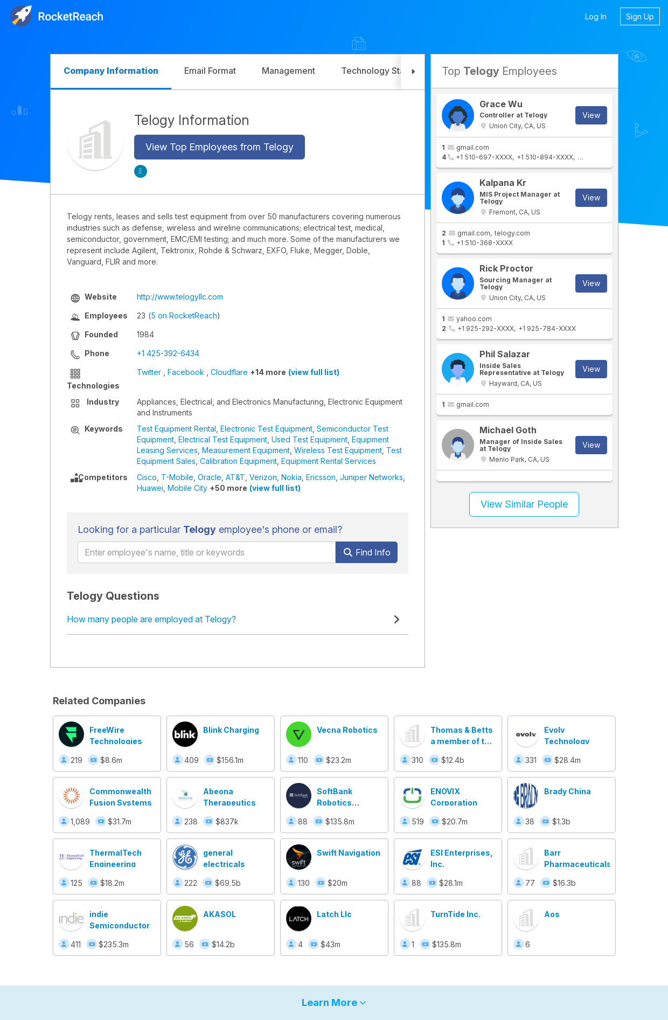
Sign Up (640, 16)
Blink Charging (231, 729)
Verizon (263, 477)
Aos (552, 914)
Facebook (186, 372)
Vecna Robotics (347, 729)
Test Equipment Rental (176, 428)
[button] (413, 71)
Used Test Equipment (309, 439)
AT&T (235, 477)
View (591, 115)
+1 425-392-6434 (168, 353)
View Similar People (524, 504)
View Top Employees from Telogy (219, 146)
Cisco (147, 477)
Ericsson (321, 477)
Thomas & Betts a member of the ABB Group (462, 741)
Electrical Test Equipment (222, 439)
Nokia (291, 477)
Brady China (567, 791)
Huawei (150, 487)
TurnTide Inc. (455, 914)
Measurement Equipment (246, 450)
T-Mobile (177, 477)
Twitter (149, 372)
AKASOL (219, 914)
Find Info (367, 552)
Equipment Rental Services (328, 461)
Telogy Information (191, 120)
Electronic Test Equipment (266, 428)
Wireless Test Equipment (338, 450)
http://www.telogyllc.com (180, 296)
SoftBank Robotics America (334, 802)
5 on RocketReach (184, 315)
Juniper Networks (371, 477)
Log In (596, 16)
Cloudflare (229, 372)
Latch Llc (334, 914)
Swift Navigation (348, 852)
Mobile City (187, 487)
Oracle (209, 477)
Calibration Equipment (238, 461)
